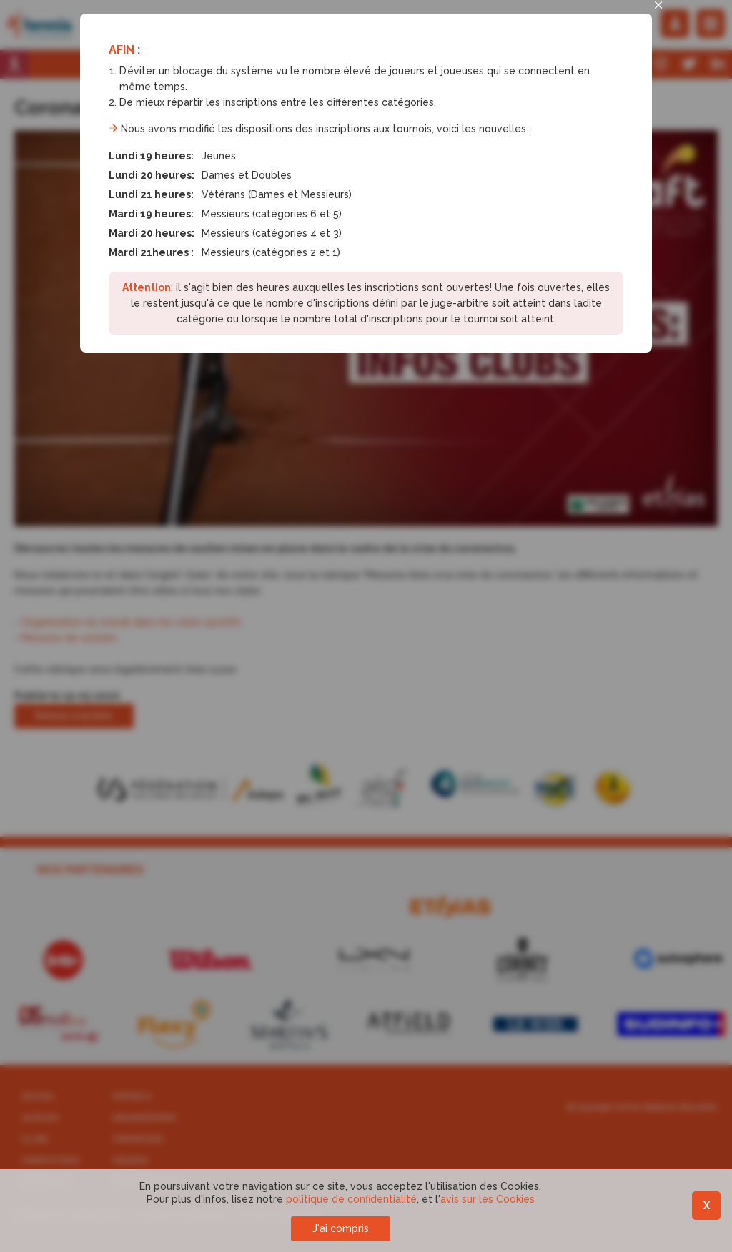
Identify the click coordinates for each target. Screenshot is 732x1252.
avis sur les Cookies (487, 1199)
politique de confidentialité (351, 1199)
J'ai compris (340, 1228)
